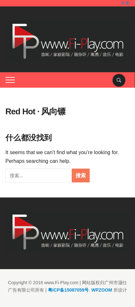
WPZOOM (101, 290)
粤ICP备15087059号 (68, 290)
